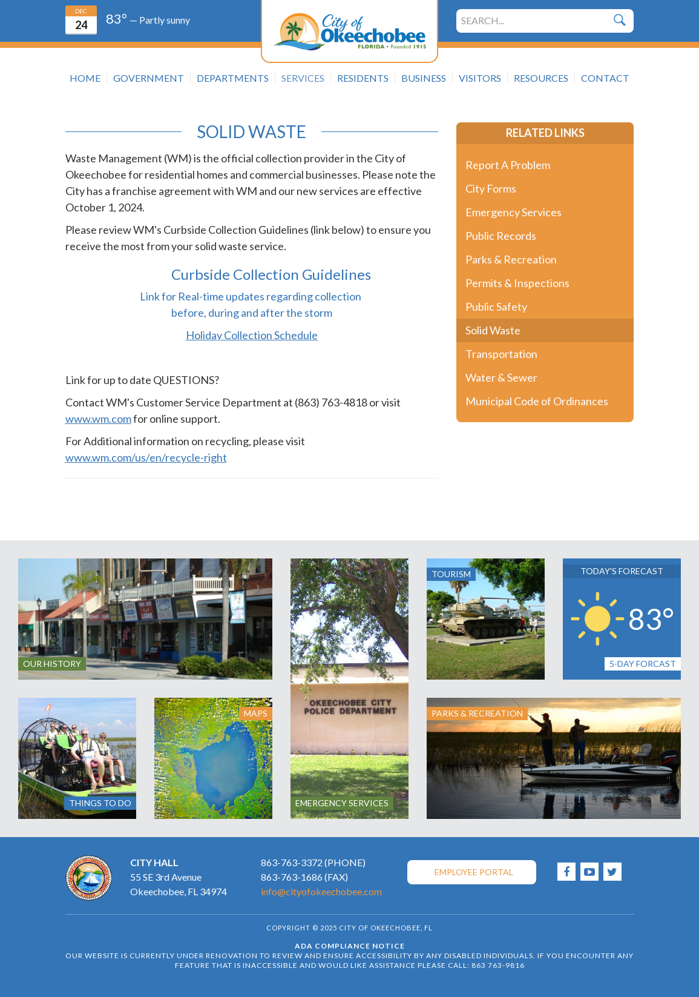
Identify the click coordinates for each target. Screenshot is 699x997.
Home (85, 78)
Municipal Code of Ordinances (536, 401)
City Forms (490, 188)
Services (302, 78)
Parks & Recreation (511, 259)
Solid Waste (492, 330)
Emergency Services (513, 212)
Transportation (501, 353)
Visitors (480, 78)
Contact (605, 78)
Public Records (500, 235)
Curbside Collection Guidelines (271, 274)
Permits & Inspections (517, 283)
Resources (541, 78)
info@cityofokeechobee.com (321, 891)
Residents (363, 78)
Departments (233, 78)
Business (423, 78)
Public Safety (496, 306)
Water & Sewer (501, 377)
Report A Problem (507, 164)
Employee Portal (474, 872)
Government (148, 78)
